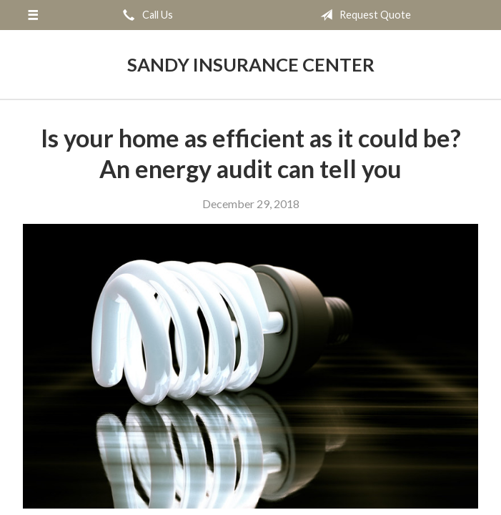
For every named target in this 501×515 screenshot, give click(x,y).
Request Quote (362, 15)
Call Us (145, 15)
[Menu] (33, 15)
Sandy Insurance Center (250, 64)
